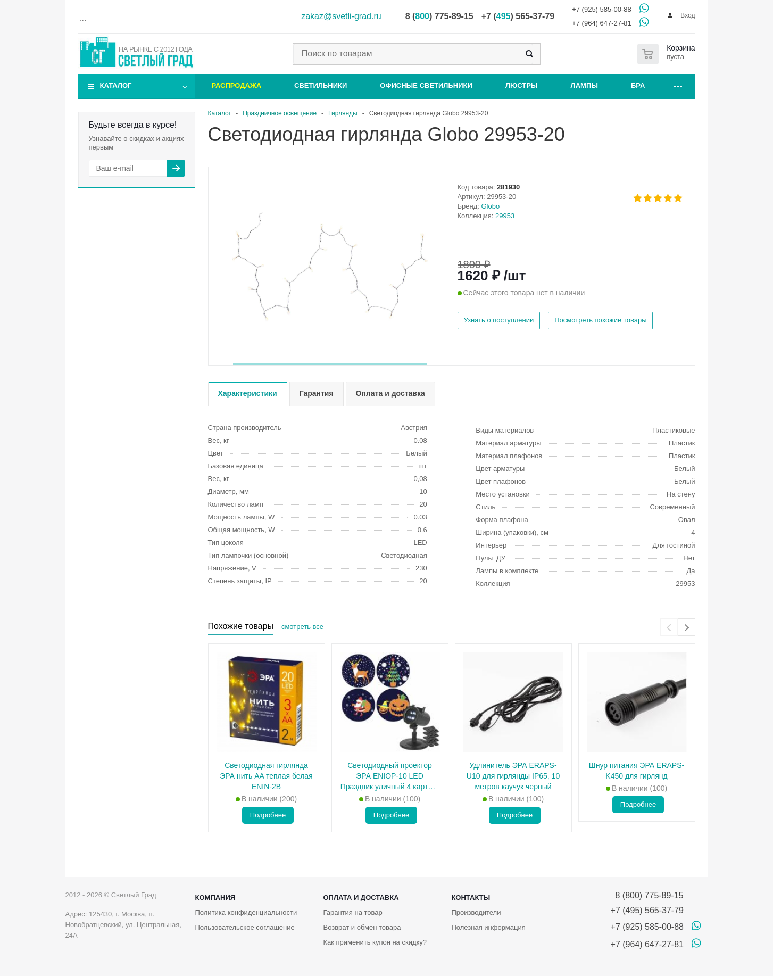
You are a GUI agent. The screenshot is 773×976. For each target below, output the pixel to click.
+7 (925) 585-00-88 (601, 9)
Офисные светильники (426, 85)
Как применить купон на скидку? (375, 942)
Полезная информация (488, 927)
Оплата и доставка (360, 897)
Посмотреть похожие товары (600, 320)
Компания (215, 897)
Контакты (470, 897)
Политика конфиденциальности (246, 912)
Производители (476, 912)
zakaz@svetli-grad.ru (341, 16)
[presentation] (669, 627)
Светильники (320, 85)
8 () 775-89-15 (439, 16)
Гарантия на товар (352, 912)
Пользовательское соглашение (245, 927)
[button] (330, 364)
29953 (504, 216)
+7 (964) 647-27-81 (601, 23)
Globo (490, 206)
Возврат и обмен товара (362, 927)
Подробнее (268, 815)
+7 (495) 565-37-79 (647, 910)
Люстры (521, 85)
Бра (638, 85)
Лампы (584, 85)
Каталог (116, 85)
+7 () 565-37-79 (517, 16)
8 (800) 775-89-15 (647, 895)
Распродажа (237, 85)
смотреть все (302, 627)
